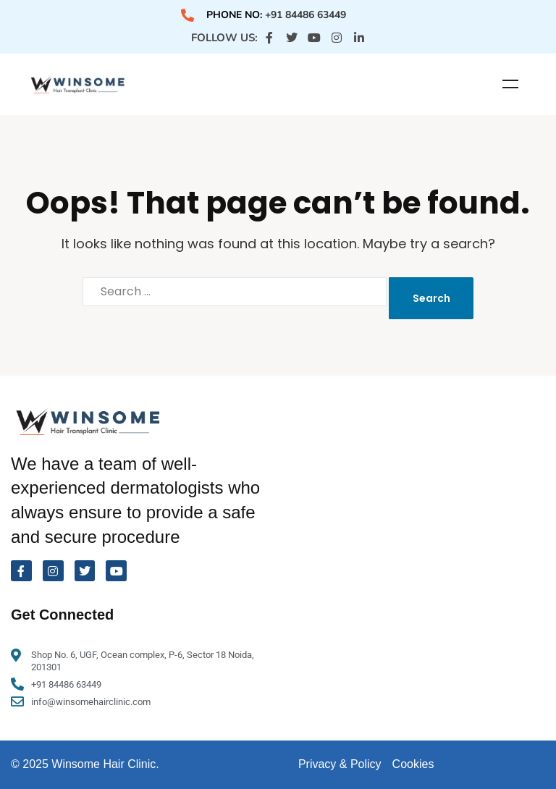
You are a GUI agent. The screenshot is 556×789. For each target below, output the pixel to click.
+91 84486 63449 (305, 15)
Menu (510, 84)
